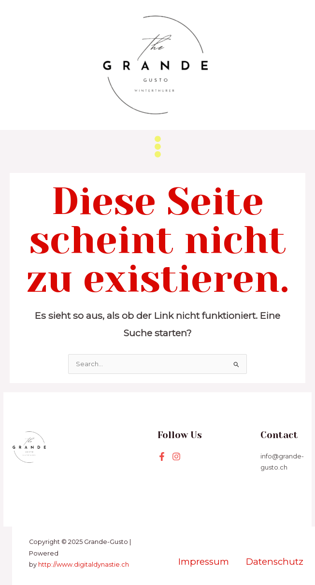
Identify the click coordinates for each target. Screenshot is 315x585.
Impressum (204, 561)
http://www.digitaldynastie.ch (83, 564)
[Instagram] (176, 456)
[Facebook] (162, 456)
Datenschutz (274, 561)
